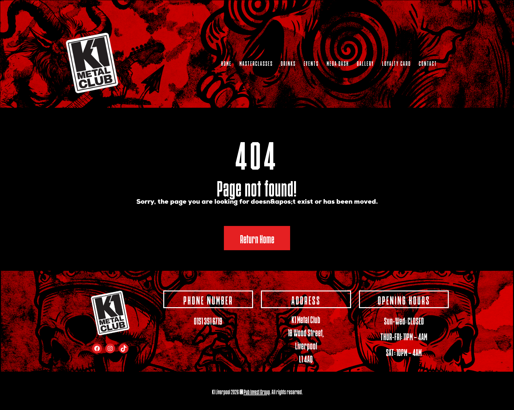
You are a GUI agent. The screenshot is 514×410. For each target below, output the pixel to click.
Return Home (257, 238)
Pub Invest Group (257, 391)
